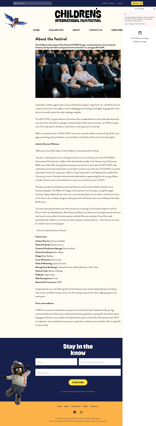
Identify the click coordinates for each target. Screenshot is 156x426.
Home (36, 30)
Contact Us (95, 30)
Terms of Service (98, 421)
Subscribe (117, 30)
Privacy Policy (90, 391)
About (76, 30)
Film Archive (56, 30)
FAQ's (85, 406)
